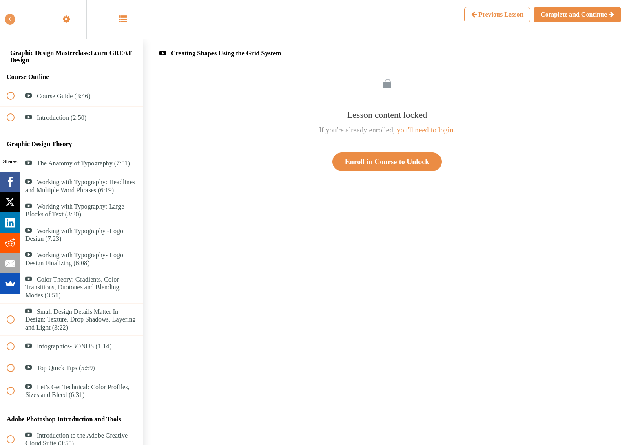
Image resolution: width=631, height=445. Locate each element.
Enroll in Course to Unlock (387, 162)
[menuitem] (71, 19)
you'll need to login (425, 130)
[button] (15, 19)
